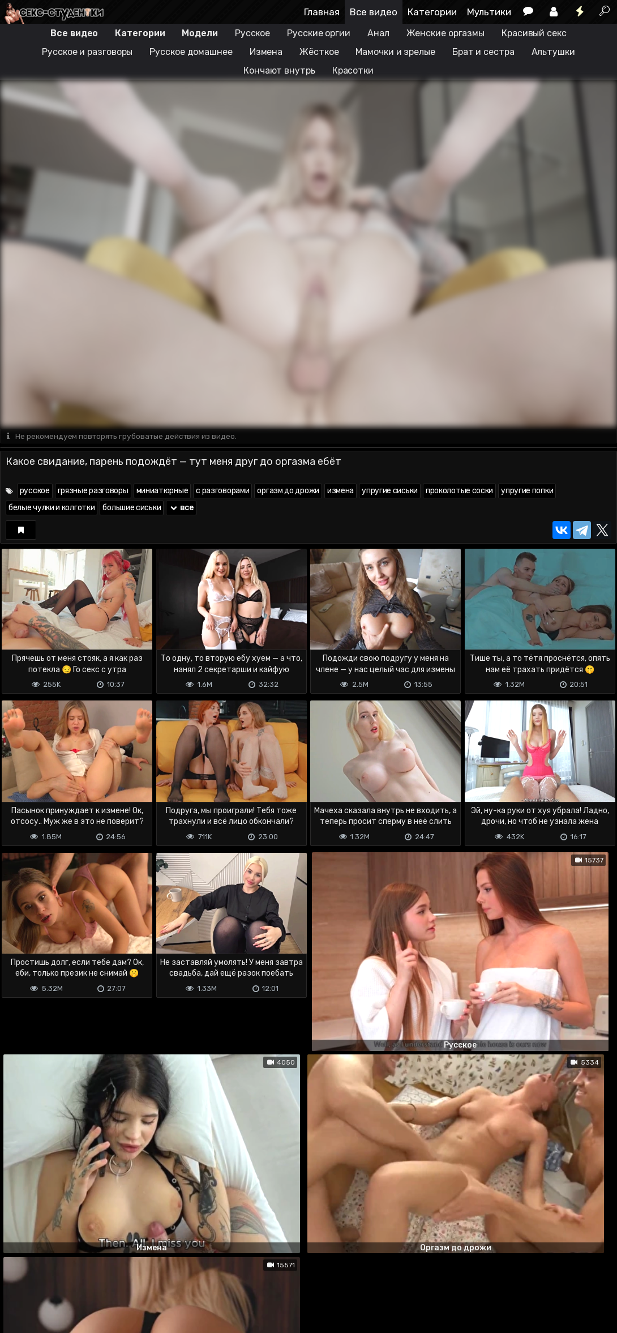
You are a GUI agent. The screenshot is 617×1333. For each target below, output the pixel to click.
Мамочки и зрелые (395, 51)
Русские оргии (318, 33)
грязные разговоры (93, 491)
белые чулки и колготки (51, 508)
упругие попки (527, 491)
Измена (266, 51)
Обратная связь (118, 1279)
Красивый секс (534, 33)
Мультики (489, 12)
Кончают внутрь (279, 70)
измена (340, 491)
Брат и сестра (483, 51)
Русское (252, 33)
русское (35, 491)
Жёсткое (319, 51)
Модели (199, 33)
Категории (432, 12)
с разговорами (222, 491)
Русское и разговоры (87, 51)
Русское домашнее (190, 51)
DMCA (18, 1279)
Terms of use (58, 1279)
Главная (322, 12)
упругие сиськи (390, 491)
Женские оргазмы (445, 33)
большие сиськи (131, 508)
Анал (378, 33)
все (181, 508)
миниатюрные (162, 491)
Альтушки (553, 51)
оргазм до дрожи (288, 491)
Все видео (373, 12)
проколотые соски (459, 491)
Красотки (353, 70)
